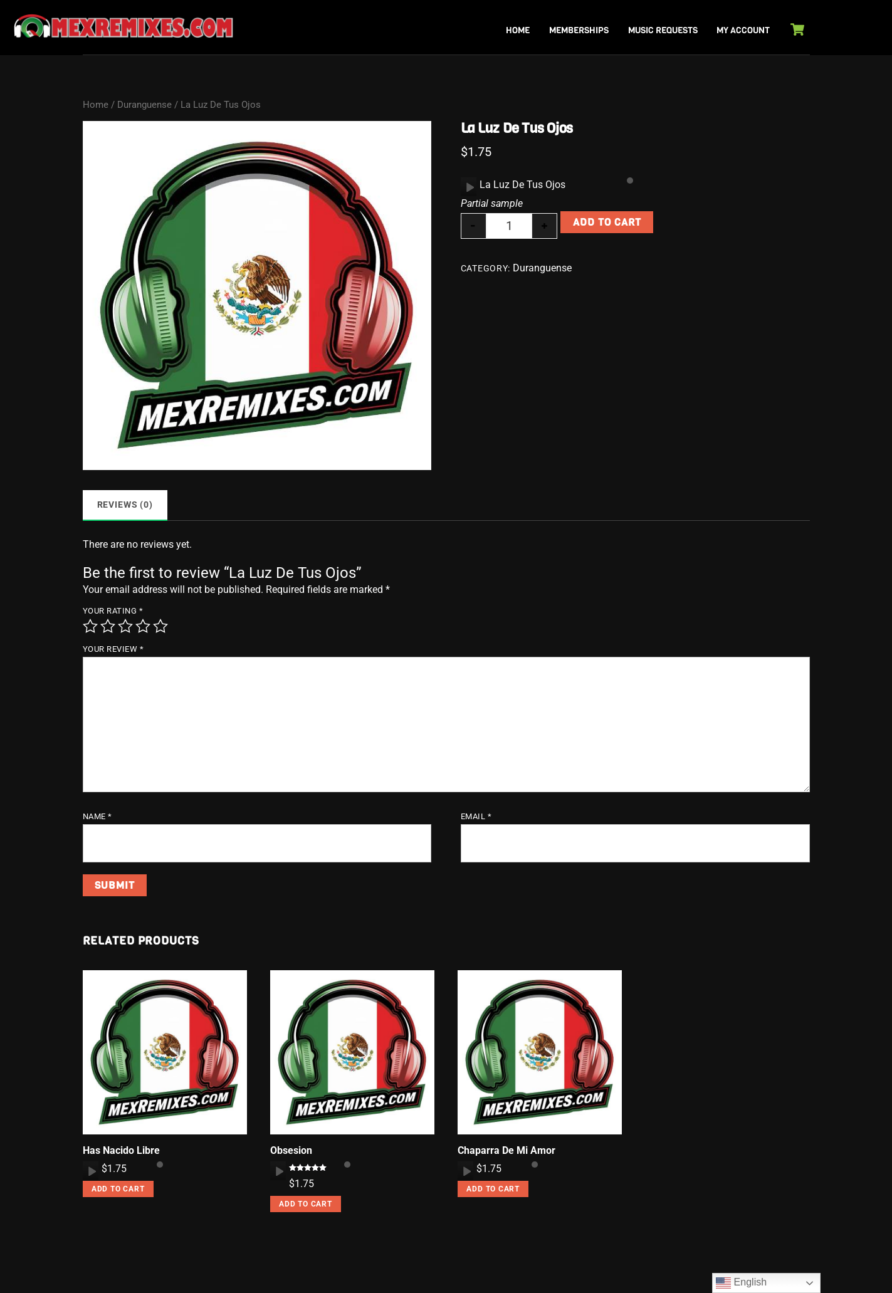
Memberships (579, 30)
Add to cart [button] (118, 1189)
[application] (468, 186)
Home (518, 30)
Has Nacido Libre (121, 1150)
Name (97, 816)
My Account (743, 30)
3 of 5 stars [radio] (125, 626)
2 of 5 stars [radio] (107, 626)
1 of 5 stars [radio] (90, 626)
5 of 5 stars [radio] (160, 626)
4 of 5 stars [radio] (142, 626)
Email (476, 816)
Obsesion (291, 1150)
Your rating (113, 610)
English (741, 1282)
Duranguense (144, 104)
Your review (113, 649)
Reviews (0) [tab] (125, 505)
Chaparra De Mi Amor (506, 1150)
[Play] (469, 187)
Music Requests (663, 30)
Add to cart (607, 222)
